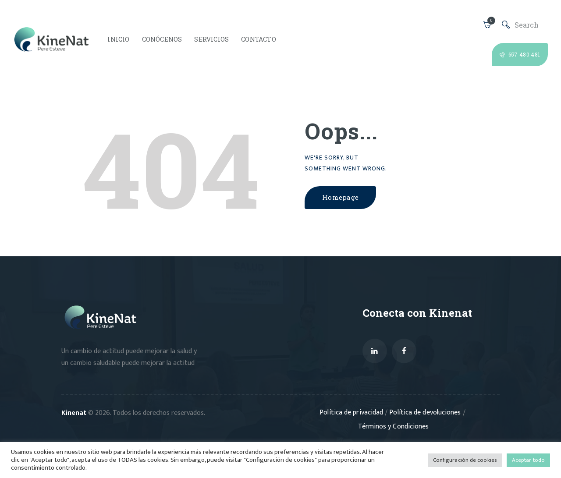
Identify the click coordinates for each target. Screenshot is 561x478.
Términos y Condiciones (394, 427)
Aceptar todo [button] (528, 460)
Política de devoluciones (426, 413)
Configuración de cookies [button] (465, 460)
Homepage (342, 197)
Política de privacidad (353, 413)
